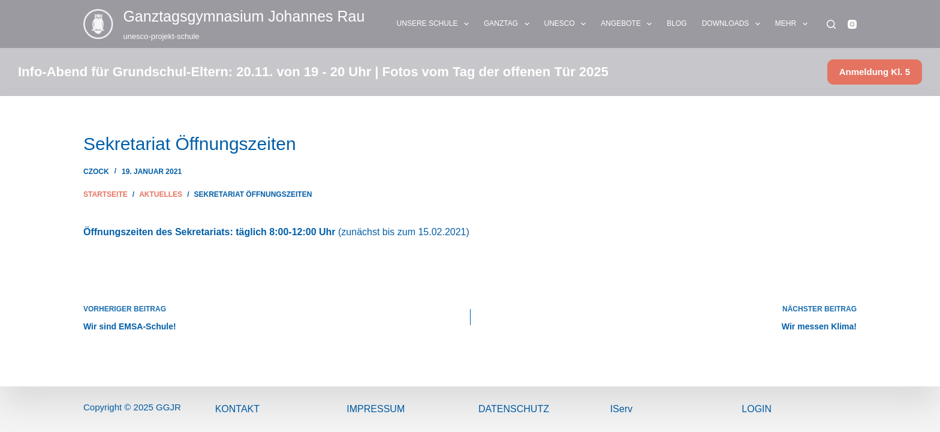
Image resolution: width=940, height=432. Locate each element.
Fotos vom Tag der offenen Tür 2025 (495, 71)
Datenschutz (513, 409)
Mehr (793, 24)
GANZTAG (509, 24)
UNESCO (567, 24)
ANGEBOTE (628, 24)
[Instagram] (852, 24)
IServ (621, 409)
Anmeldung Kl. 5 (874, 72)
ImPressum (376, 409)
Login (757, 409)
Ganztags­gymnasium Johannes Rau (243, 16)
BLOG (676, 23)
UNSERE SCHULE (435, 24)
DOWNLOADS (733, 24)
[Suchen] (831, 24)
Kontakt (237, 409)
